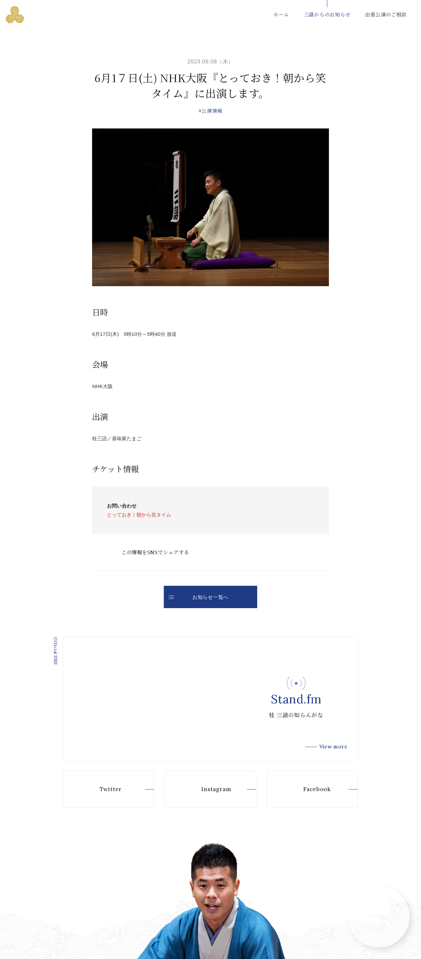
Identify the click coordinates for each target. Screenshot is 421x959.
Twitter (99, 789)
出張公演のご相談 (386, 14)
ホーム (281, 14)
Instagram (205, 789)
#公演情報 (211, 110)
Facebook (306, 789)
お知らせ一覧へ (199, 597)
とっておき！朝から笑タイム (139, 514)
